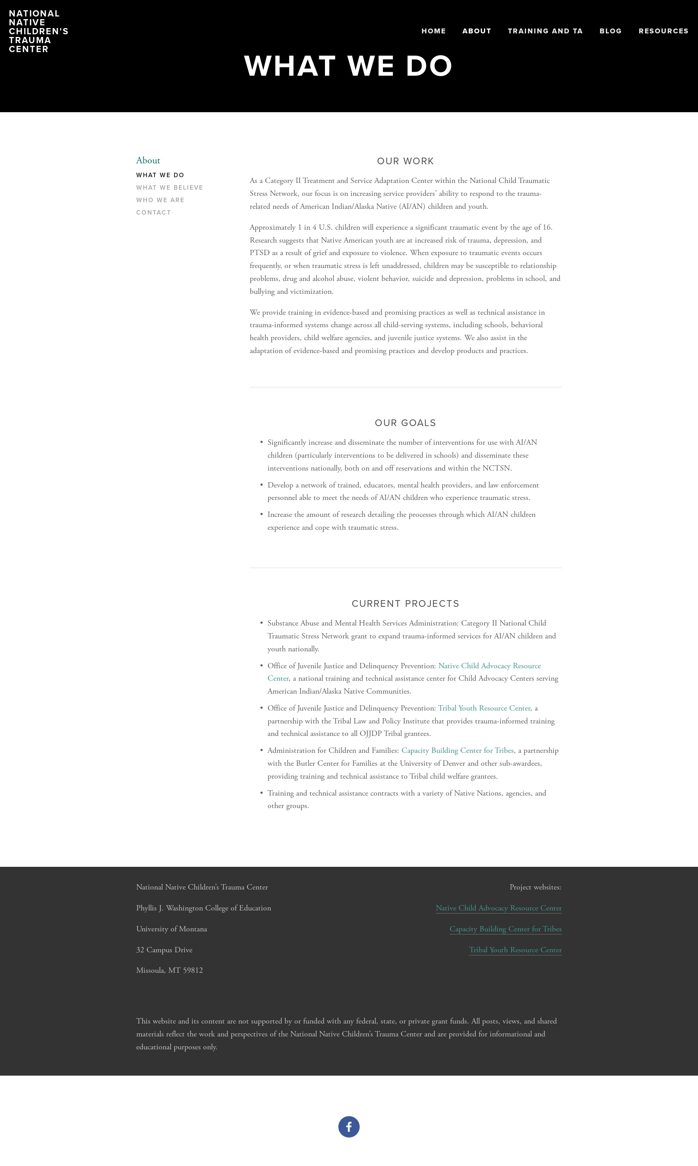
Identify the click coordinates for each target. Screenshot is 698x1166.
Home (434, 31)
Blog (611, 31)
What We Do (160, 175)
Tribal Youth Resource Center (484, 708)
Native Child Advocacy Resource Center (499, 908)
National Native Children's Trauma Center (39, 31)
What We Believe (169, 188)
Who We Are (160, 200)
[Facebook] (349, 1127)
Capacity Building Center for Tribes (458, 750)
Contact (153, 213)
